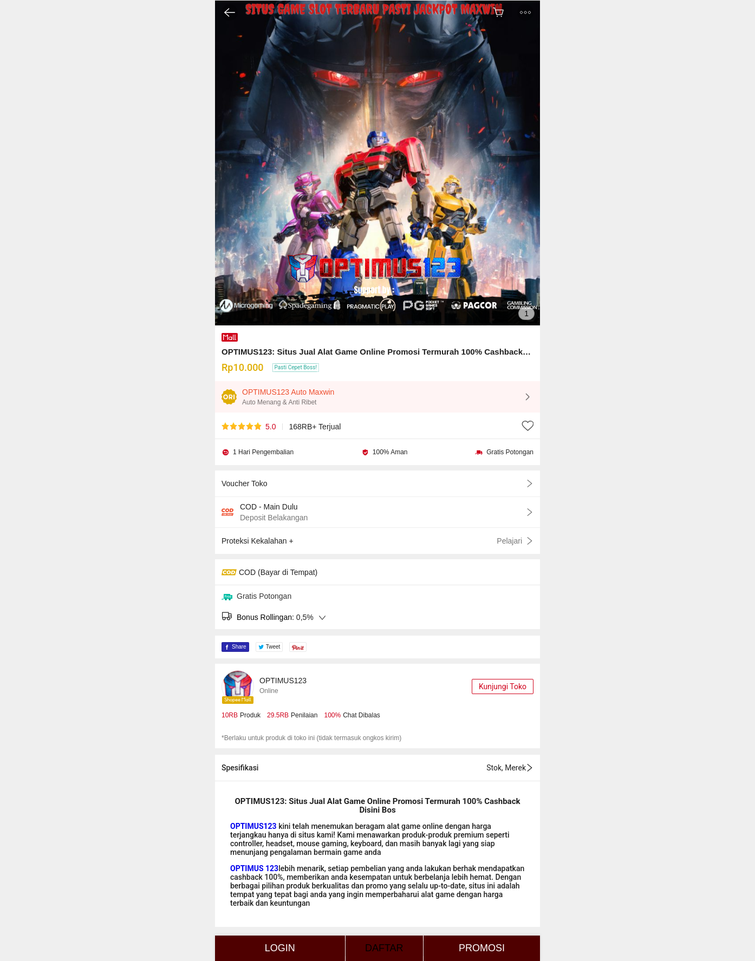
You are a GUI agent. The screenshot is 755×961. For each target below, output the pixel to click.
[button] (525, 12)
